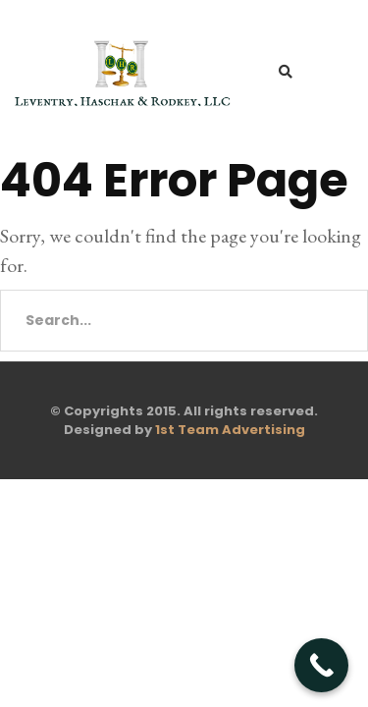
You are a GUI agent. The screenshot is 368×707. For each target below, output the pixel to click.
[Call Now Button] (321, 665)
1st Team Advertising (230, 429)
